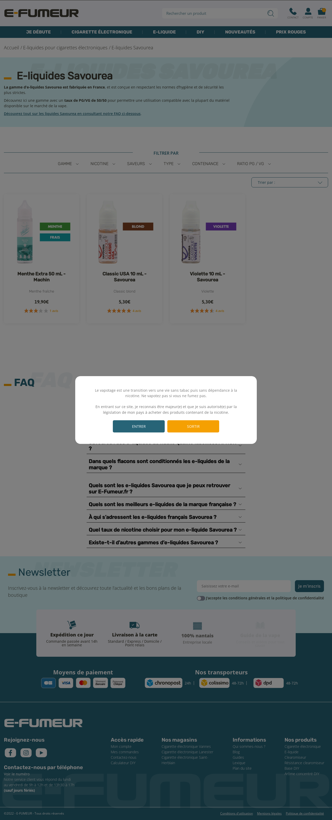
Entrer (139, 426)
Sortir (193, 426)
